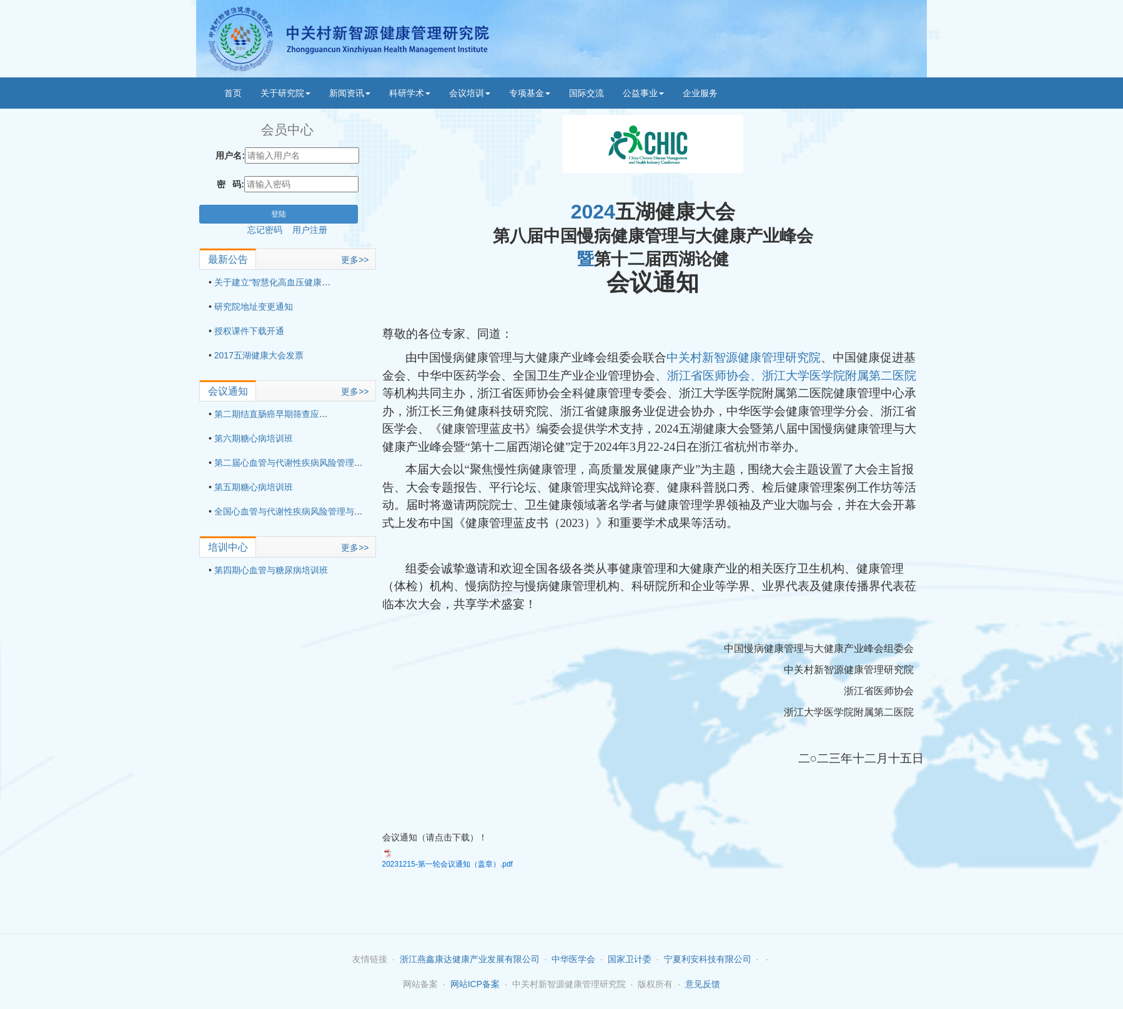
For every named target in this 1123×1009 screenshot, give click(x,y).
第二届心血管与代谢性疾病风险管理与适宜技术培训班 (319, 463)
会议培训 (469, 93)
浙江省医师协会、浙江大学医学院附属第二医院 (791, 375)
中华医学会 (573, 959)
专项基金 (529, 93)
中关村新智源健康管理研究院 (743, 357)
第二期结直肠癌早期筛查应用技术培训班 (293, 414)
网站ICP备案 (475, 984)
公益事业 (643, 93)
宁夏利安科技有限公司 (707, 959)
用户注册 (309, 230)
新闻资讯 (349, 93)
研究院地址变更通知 (253, 307)
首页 (233, 93)
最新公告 (228, 259)
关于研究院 (285, 93)
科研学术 (409, 93)
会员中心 (287, 129)
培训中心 (228, 547)
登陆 (278, 214)
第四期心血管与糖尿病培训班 (271, 570)
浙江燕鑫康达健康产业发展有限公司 (470, 959)
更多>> (355, 260)
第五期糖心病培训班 (253, 487)
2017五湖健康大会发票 (259, 355)
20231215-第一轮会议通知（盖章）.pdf (447, 864)
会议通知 (228, 391)
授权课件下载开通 (249, 331)
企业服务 (700, 93)
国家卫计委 (629, 959)
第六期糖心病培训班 (253, 438)
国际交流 (586, 93)
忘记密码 (269, 230)
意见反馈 (702, 984)
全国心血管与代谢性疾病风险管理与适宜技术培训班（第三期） (336, 511)
